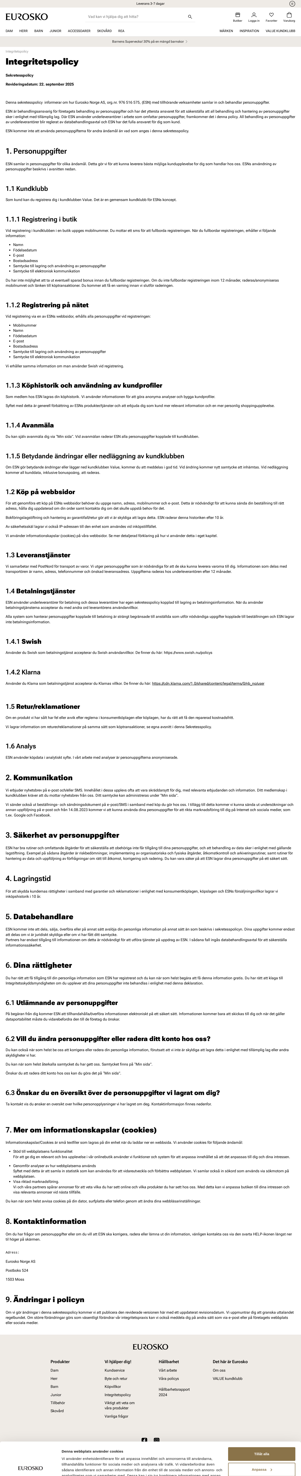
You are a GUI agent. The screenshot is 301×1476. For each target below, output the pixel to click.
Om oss (219, 1370)
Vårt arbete (168, 1370)
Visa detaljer (72, 1467)
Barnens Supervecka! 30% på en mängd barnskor (150, 41)
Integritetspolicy (118, 1395)
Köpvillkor (113, 1386)
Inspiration (249, 31)
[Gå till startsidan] (27, 16)
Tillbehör (58, 1403)
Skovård (104, 31)
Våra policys (169, 1378)
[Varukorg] (289, 17)
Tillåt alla (261, 1421)
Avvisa (261, 1452)
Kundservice (115, 1370)
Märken (226, 31)
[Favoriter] (271, 17)
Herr (23, 31)
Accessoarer (79, 31)
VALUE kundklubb (280, 31)
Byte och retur (116, 1378)
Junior (55, 31)
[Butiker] (237, 17)
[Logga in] (254, 17)
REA (121, 31)
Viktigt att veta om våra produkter (120, 1405)
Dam (9, 31)
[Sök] (190, 17)
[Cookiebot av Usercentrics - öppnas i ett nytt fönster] (30, 1466)
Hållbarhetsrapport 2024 (174, 1392)
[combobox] (136, 16)
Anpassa (262, 1436)
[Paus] (291, 4)
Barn (38, 31)
